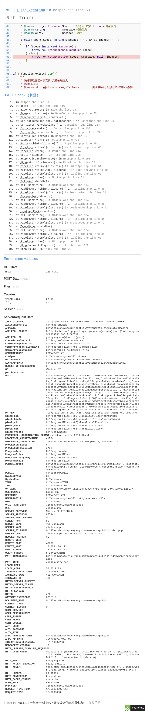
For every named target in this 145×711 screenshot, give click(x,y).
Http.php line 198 (76, 158)
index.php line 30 (57, 249)
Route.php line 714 (66, 151)
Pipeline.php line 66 (85, 147)
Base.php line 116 (51, 106)
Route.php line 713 (65, 139)
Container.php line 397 (98, 121)
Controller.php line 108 (72, 128)
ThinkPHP (10, 702)
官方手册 (94, 702)
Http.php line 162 (75, 245)
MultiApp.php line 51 (85, 166)
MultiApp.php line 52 (68, 177)
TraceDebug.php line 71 (87, 222)
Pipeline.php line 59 (80, 143)
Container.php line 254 (82, 124)
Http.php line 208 (67, 154)
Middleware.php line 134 (70, 185)
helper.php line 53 (71, 10)
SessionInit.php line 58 (88, 192)
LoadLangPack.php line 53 (89, 207)
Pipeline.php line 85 (88, 188)
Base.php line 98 (63, 109)
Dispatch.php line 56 (71, 136)
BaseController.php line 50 (75, 113)
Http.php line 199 (65, 241)
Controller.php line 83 (82, 132)
